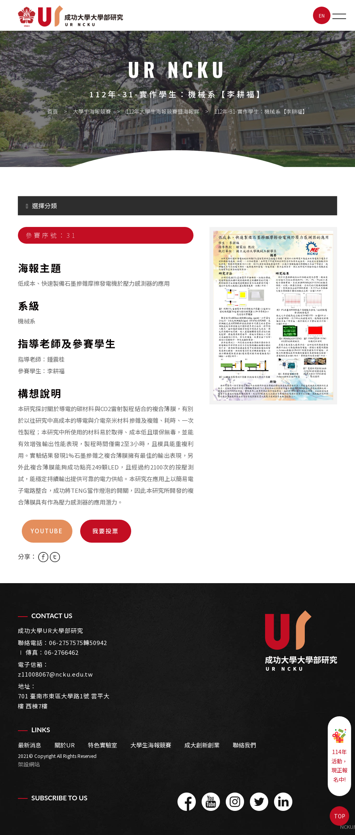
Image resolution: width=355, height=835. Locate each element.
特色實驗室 (102, 745)
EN (322, 15)
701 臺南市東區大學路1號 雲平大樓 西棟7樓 (64, 701)
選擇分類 (41, 205)
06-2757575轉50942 (78, 642)
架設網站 (29, 764)
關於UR (64, 745)
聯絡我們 (244, 745)
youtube (47, 531)
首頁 (52, 111)
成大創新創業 (202, 745)
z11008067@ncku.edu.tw (55, 674)
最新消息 (29, 745)
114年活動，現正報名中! (339, 755)
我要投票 (105, 531)
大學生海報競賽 (92, 111)
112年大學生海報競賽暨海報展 (162, 111)
